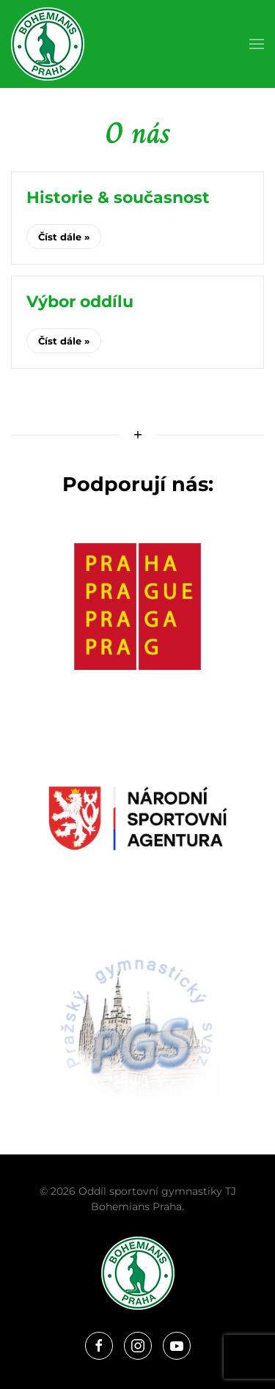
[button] (256, 44)
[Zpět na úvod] (47, 44)
